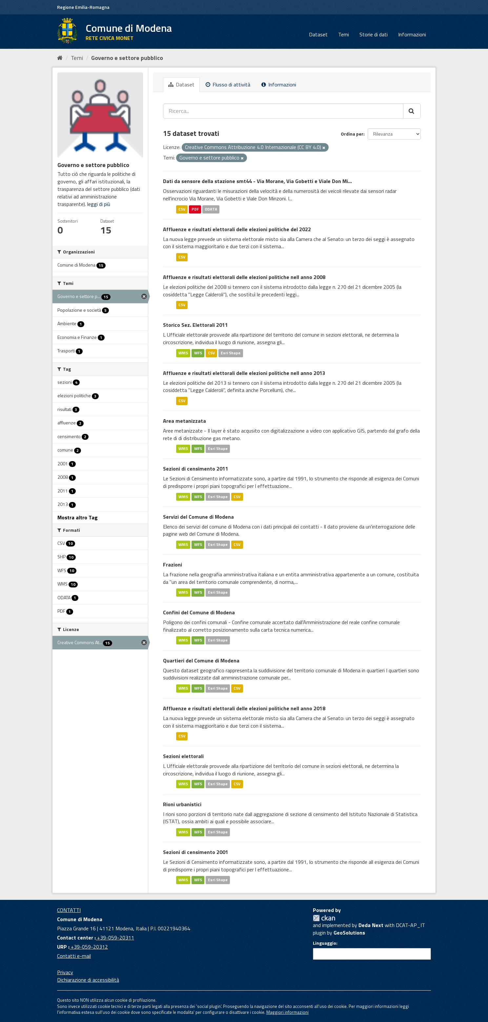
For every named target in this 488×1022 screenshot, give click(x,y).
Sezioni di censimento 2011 (195, 469)
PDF (195, 209)
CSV (181, 209)
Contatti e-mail (74, 956)
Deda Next (370, 925)
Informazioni (412, 34)
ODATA (211, 209)
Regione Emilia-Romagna (83, 7)
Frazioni (172, 564)
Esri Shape (230, 353)
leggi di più (98, 204)
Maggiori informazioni (287, 1012)
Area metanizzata (184, 421)
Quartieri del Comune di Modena (201, 660)
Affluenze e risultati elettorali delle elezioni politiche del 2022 (237, 229)
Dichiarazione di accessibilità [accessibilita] (88, 980)
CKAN (324, 918)
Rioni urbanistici (182, 804)
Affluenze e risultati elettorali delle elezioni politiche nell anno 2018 (244, 708)
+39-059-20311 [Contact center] (115, 937)
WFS (198, 353)
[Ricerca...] (283, 111)
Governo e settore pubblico (127, 57)
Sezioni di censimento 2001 (195, 852)
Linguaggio (324, 943)
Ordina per (352, 133)
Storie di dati (373, 34)
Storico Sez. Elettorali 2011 (195, 325)
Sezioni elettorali (183, 756)
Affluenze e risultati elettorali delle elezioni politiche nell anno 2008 (244, 277)
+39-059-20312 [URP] (89, 947)
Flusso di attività (228, 84)
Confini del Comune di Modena (199, 612)
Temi (343, 34)
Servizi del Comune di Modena (198, 517)
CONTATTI (69, 910)
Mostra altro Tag (77, 517)
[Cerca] (412, 111)
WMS (183, 353)
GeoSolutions (349, 933)
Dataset (318, 34)
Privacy (65, 972)
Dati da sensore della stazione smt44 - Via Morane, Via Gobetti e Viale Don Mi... (257, 181)
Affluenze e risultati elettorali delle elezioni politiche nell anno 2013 (244, 373)
